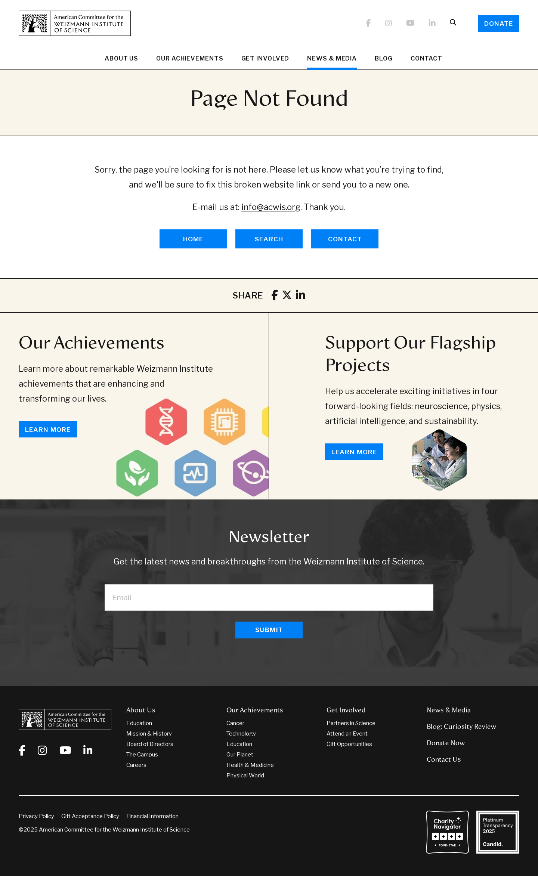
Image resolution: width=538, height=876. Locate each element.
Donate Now (446, 743)
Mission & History (149, 733)
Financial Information (152, 816)
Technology (241, 733)
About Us (121, 59)
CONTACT (345, 239)
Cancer (235, 723)
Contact (426, 58)
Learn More (48, 429)
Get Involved (265, 59)
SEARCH (269, 239)
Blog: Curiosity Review (461, 726)
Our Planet (239, 754)
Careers (136, 765)
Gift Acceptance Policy (90, 816)
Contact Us (444, 759)
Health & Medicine (250, 765)
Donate (498, 23)
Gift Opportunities (349, 744)
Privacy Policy (36, 816)
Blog (384, 59)
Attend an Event (347, 733)
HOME (193, 239)
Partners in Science (351, 723)
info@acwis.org (270, 207)
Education (139, 723)
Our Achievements (189, 59)
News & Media (332, 59)
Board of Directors (149, 744)
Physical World (245, 775)
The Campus (142, 754)
